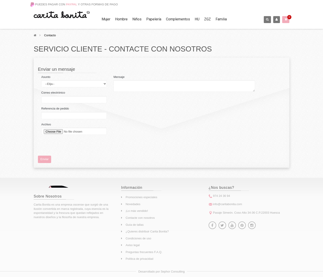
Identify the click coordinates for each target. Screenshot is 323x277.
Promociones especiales (141, 197)
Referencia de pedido (55, 108)
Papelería (153, 19)
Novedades (133, 204)
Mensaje (118, 77)
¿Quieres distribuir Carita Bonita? (147, 231)
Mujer (106, 19)
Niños (137, 19)
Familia (221, 19)
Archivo (46, 124)
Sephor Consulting (173, 271)
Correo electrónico (53, 92)
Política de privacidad (139, 258)
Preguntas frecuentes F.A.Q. (144, 252)
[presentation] (75, 147)
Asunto (45, 77)
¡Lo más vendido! (137, 211)
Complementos (178, 19)
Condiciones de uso (138, 238)
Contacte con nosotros (140, 217)
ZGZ (207, 19)
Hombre (121, 19)
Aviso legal (133, 245)
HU (197, 19)
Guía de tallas (135, 224)
